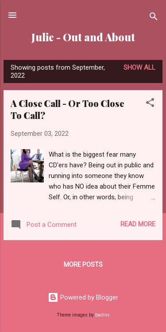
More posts (83, 264)
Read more (137, 224)
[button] (150, 104)
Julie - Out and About (83, 37)
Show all (139, 67)
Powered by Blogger (83, 297)
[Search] (153, 18)
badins (102, 315)
